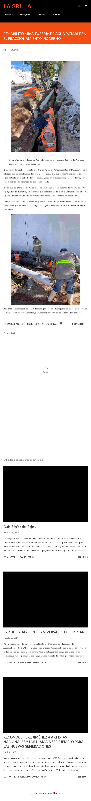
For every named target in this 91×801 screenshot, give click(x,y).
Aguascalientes (25, 324)
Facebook (8, 14)
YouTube (56, 14)
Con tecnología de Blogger (45, 793)
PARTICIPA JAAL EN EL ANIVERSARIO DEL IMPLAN (44, 632)
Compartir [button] (78, 324)
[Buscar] (79, 5)
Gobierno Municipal (45, 324)
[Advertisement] (45, 429)
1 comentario (26, 557)
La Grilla (17, 6)
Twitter (41, 14)
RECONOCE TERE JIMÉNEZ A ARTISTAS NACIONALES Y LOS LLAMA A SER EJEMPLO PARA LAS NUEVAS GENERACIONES (43, 741)
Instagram (25, 14)
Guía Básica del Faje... (19, 527)
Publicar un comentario (32, 662)
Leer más (83, 557)
